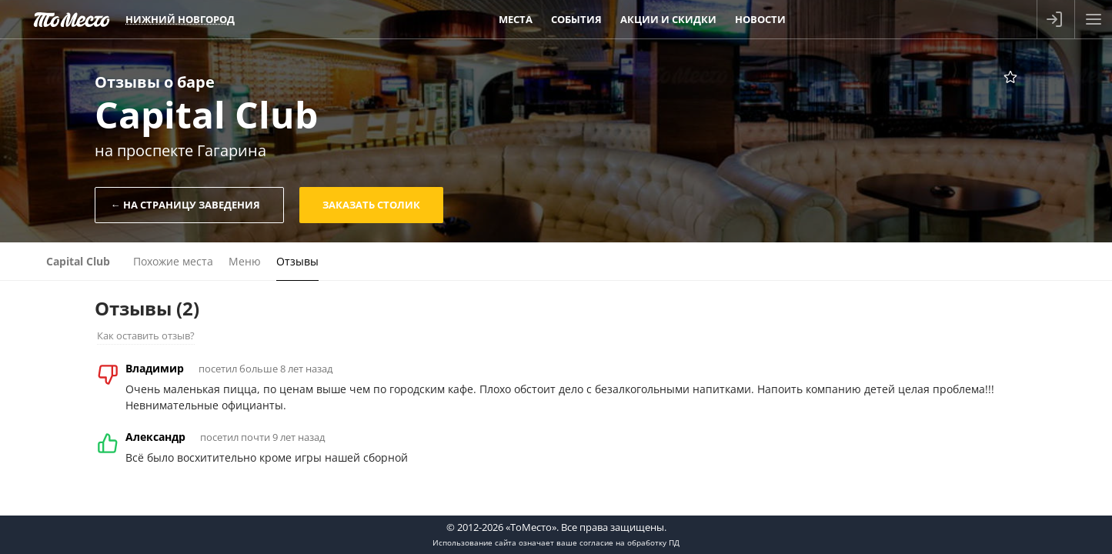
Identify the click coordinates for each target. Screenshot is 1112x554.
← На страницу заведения (185, 205)
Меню (245, 261)
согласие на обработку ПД (629, 542)
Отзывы (297, 261)
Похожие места (173, 261)
